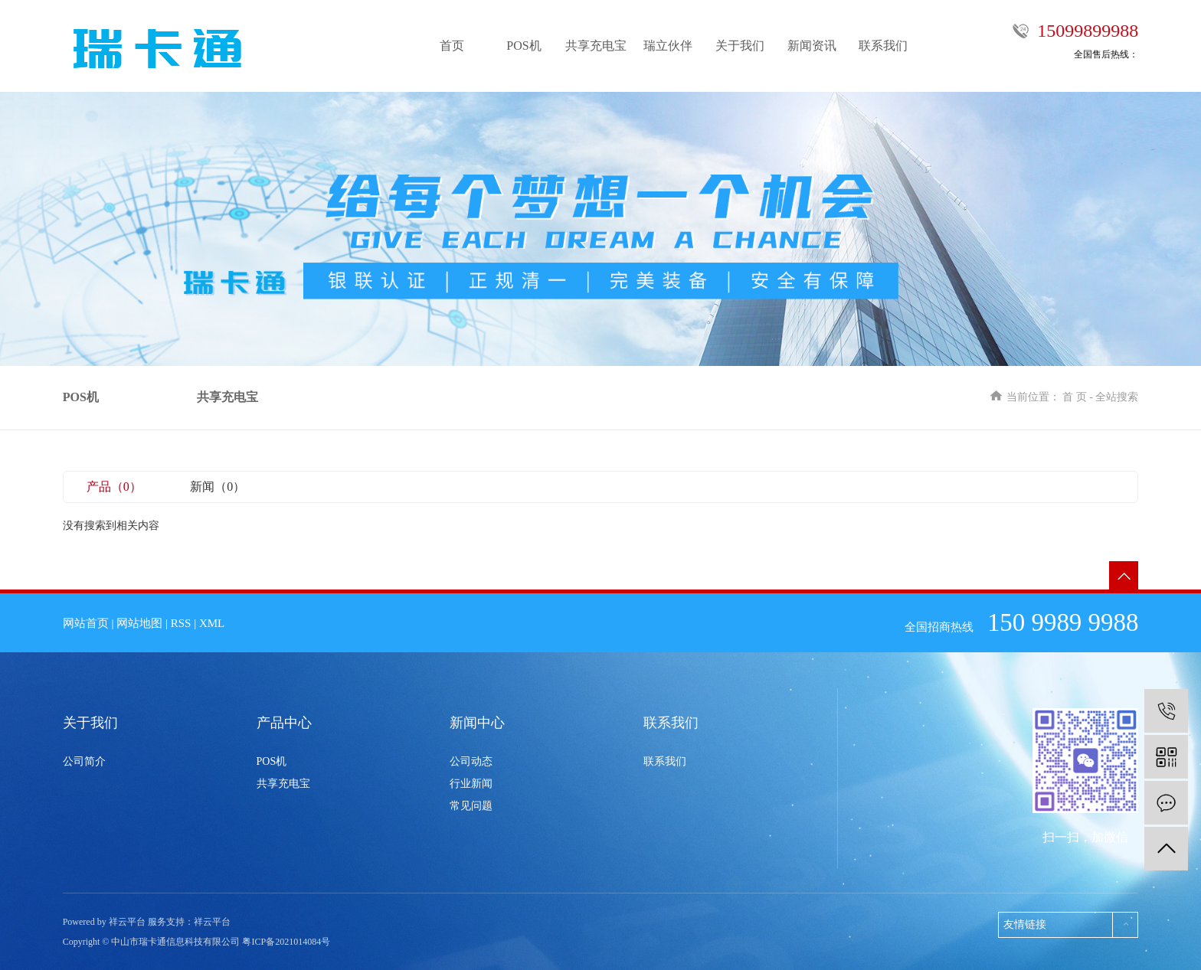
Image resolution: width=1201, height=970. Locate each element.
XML (211, 623)
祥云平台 (212, 921)
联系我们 (883, 45)
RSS (181, 623)
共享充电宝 (596, 45)
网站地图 (139, 623)
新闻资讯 (811, 45)
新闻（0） (217, 486)
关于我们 (739, 45)
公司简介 (84, 761)
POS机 (523, 45)
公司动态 (471, 761)
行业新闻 (471, 783)
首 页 (1074, 397)
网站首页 (86, 623)
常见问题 (471, 806)
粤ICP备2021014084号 (286, 941)
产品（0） (114, 486)
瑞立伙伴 (667, 45)
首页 (452, 45)
